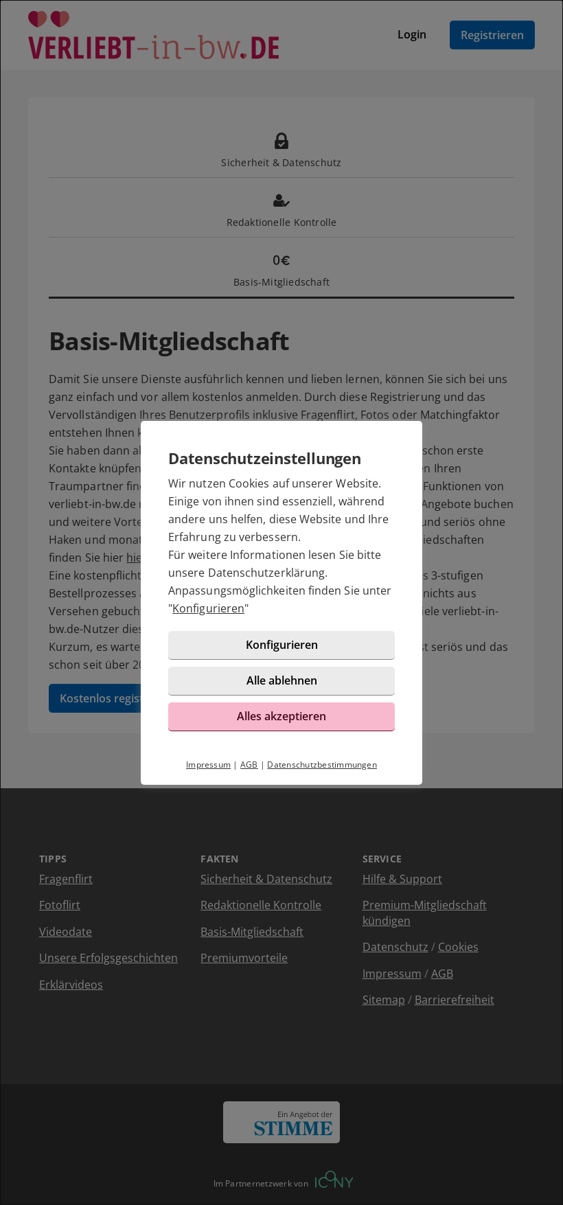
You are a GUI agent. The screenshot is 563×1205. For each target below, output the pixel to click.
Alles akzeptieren (281, 716)
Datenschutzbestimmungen (322, 764)
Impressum (208, 764)
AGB (249, 764)
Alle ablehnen (281, 680)
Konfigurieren (208, 608)
